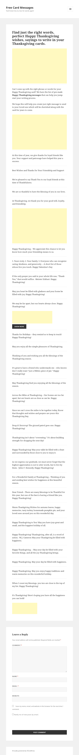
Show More (19, 326)
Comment (17, 645)
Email (15, 686)
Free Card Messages (19, 7)
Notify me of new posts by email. (26, 715)
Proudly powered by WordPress (23, 751)
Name (15, 676)
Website (15, 696)
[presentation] (31, 722)
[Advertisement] (39, 65)
